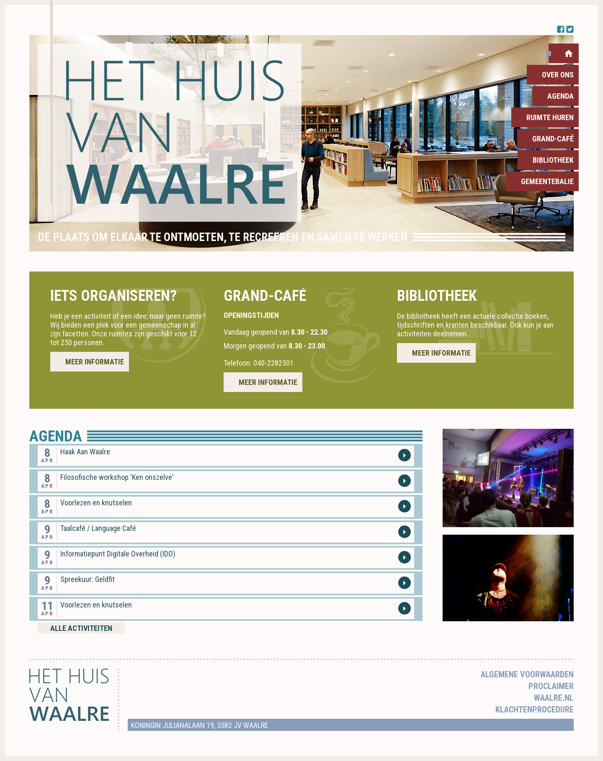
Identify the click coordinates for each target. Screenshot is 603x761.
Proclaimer (551, 686)
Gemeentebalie (547, 181)
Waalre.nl (554, 698)
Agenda (560, 96)
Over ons (558, 74)
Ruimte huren (550, 117)
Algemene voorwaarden (527, 674)
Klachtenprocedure (534, 710)
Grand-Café (553, 138)
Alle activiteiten (81, 628)
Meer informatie (94, 361)
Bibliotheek (553, 160)
